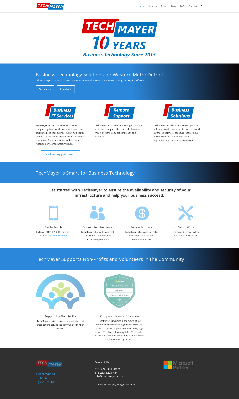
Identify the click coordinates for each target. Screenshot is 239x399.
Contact (192, 6)
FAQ (182, 6)
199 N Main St (45, 374)
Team (164, 6)
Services (152, 6)
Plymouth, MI (45, 382)
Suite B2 (42, 378)
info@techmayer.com (56, 235)
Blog (173, 6)
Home (141, 6)
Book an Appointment (60, 154)
